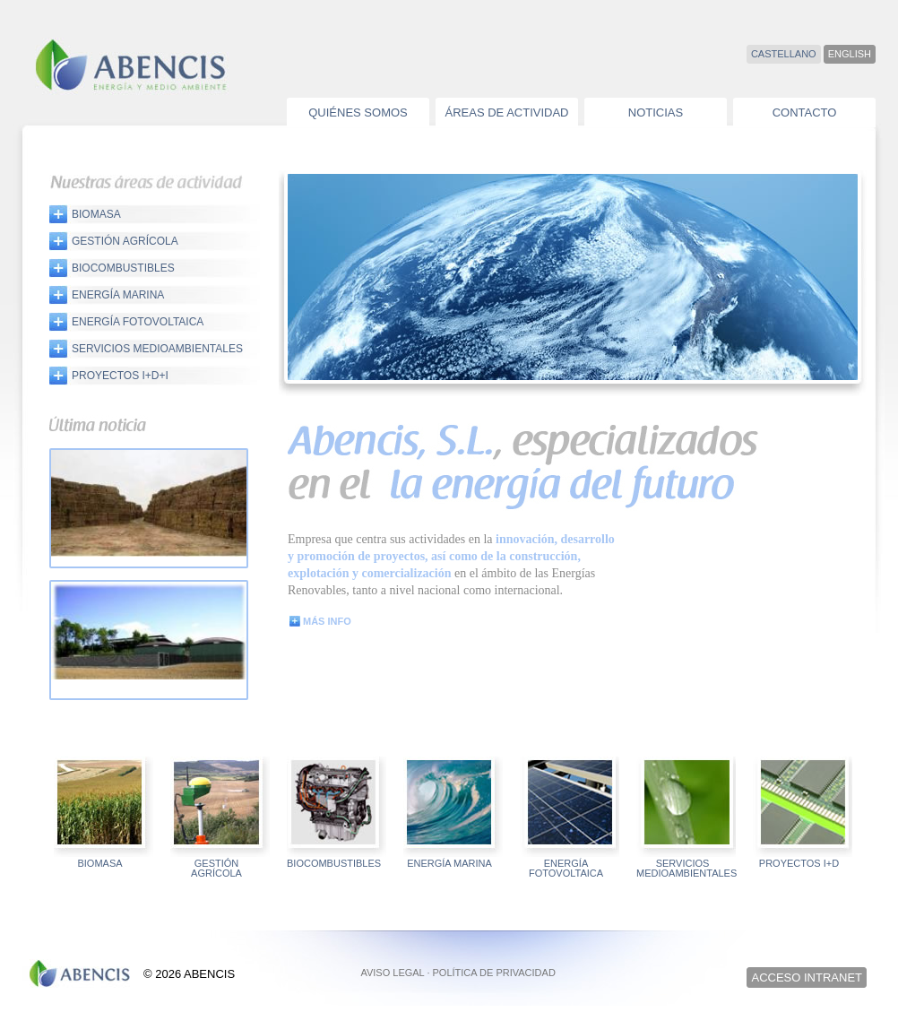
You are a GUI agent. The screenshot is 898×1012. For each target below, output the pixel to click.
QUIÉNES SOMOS (358, 112)
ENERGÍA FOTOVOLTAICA (137, 321)
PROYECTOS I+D (799, 864)
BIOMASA (96, 214)
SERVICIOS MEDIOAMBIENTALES (157, 348)
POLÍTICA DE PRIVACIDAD (494, 972)
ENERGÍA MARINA (118, 294)
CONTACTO (805, 112)
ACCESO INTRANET (806, 977)
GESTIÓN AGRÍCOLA (125, 241)
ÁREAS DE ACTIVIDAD (507, 112)
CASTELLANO (783, 53)
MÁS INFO (327, 621)
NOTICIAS (655, 112)
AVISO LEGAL (392, 972)
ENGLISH (849, 53)
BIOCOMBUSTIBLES (123, 267)
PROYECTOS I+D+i (120, 375)
